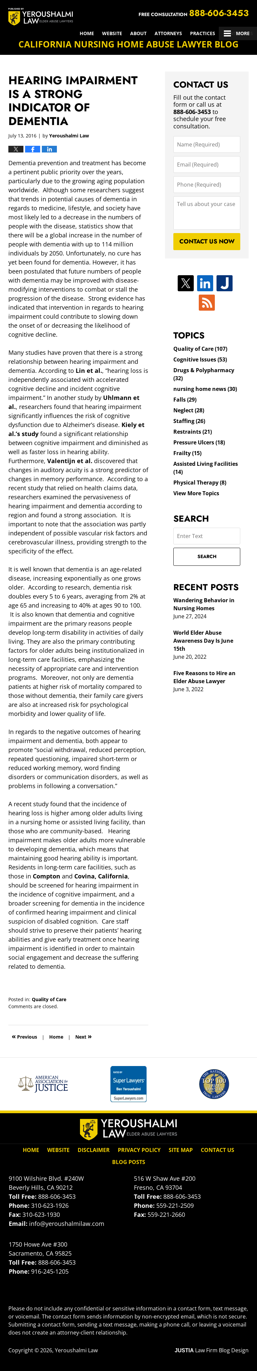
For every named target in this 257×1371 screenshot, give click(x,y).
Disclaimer (94, 1150)
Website (38, 33)
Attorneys (94, 33)
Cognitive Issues (200, 359)
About (64, 33)
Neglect (188, 410)
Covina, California (101, 876)
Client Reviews (196, 33)
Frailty (187, 453)
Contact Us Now (207, 241)
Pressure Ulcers (199, 442)
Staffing (189, 421)
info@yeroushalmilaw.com (66, 1224)
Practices (128, 33)
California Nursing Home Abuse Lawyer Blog (40, 16)
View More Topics (196, 493)
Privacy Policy (139, 1150)
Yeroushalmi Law (76, 1350)
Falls (184, 399)
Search (207, 556)
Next (83, 1036)
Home (12, 33)
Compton (46, 876)
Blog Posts (128, 1162)
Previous (24, 1036)
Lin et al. (89, 370)
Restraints (192, 431)
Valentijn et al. (69, 461)
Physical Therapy (199, 482)
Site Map (181, 1150)
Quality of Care (49, 999)
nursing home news (205, 389)
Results (159, 33)
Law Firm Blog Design (212, 1350)
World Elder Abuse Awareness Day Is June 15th (203, 640)
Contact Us (238, 33)
